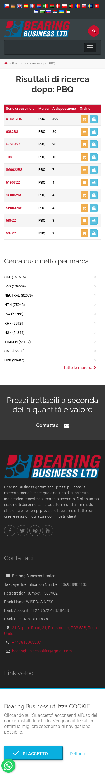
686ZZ (11, 220)
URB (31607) (14, 360)
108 (9, 157)
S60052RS (14, 195)
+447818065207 (26, 642)
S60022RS (14, 169)
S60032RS (14, 208)
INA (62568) (14, 314)
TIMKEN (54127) (17, 342)
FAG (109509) (15, 286)
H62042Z (13, 144)
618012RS (14, 119)
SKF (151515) (15, 277)
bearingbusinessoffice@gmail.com (42, 651)
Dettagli (77, 753)
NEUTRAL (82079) (18, 295)
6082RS (12, 132)
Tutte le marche (79, 367)
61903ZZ (13, 182)
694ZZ (11, 233)
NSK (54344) (14, 332)
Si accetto (33, 753)
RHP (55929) (14, 323)
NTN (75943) (14, 305)
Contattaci (52, 425)
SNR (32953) (14, 351)
